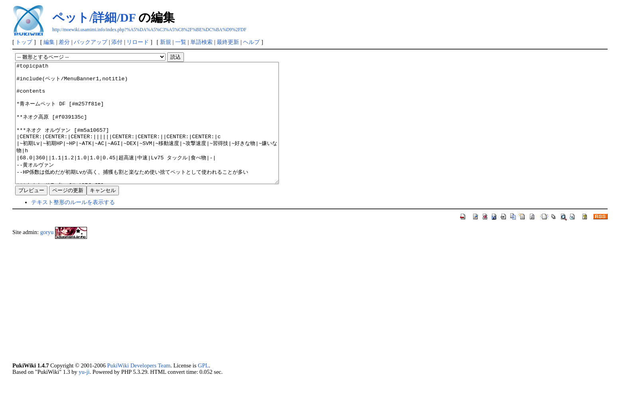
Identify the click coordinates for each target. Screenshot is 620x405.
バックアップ (90, 42)
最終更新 (228, 42)
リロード (137, 42)
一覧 (180, 42)
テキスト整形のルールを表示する (73, 226)
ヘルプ (251, 42)
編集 (49, 42)
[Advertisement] (251, 324)
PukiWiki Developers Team (138, 389)
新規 (165, 42)
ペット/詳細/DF (94, 17)
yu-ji (84, 396)
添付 (116, 42)
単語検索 (201, 42)
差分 (64, 42)
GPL (203, 389)
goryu (47, 256)
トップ (24, 42)
